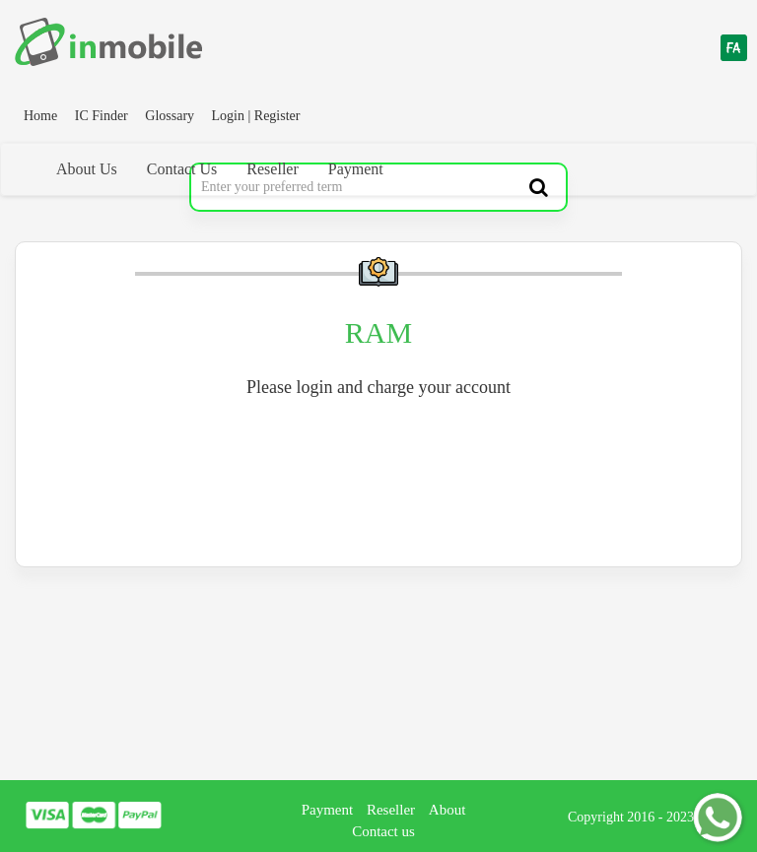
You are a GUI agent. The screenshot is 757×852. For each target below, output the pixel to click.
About (447, 810)
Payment (355, 169)
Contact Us (182, 169)
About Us (86, 169)
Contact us (383, 831)
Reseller (272, 169)
